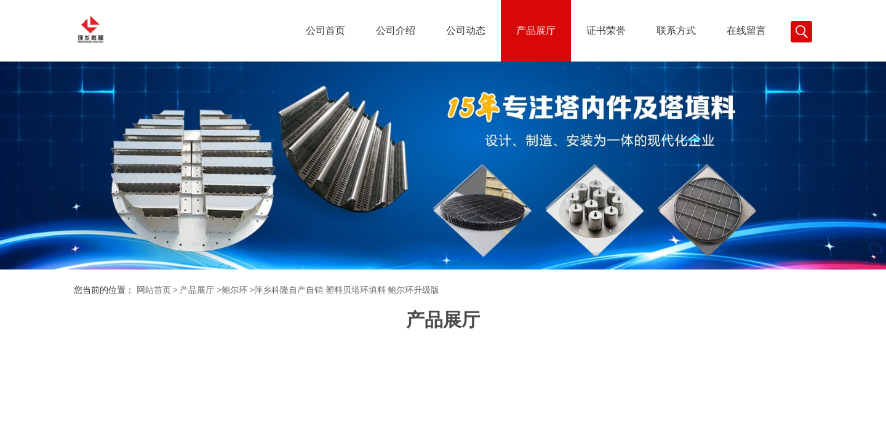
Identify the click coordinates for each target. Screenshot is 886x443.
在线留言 (746, 30)
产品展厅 (536, 30)
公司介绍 (395, 30)
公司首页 (325, 30)
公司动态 (465, 30)
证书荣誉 (606, 30)
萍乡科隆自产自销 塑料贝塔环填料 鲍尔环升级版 (346, 290)
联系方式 (676, 30)
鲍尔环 (234, 290)
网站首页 (154, 290)
